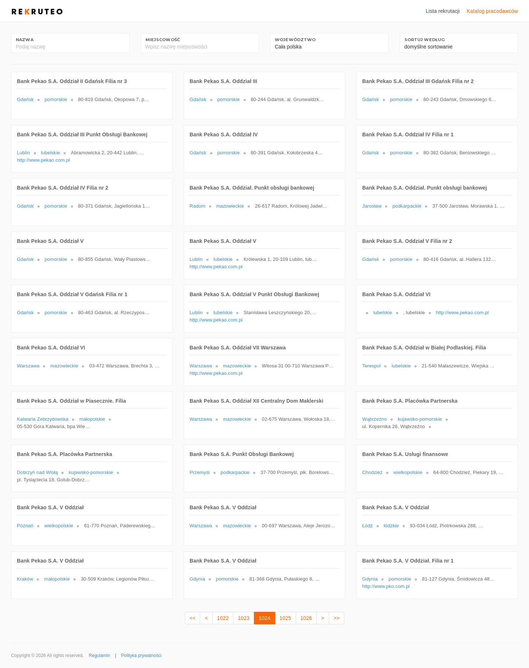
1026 (306, 618)
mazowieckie (230, 206)
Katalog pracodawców (492, 11)
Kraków (25, 579)
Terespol (371, 366)
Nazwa (24, 39)
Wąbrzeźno (374, 419)
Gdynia (197, 579)
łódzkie (391, 525)
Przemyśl (200, 472)
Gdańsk (25, 99)
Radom (197, 206)
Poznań (25, 525)
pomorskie (55, 99)
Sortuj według (424, 39)
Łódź (367, 525)
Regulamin (99, 655)
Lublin (23, 152)
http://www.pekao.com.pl (43, 160)
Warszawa (28, 366)
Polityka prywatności (141, 655)
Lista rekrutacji (443, 11)
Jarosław (371, 206)
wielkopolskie (407, 472)
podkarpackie (406, 206)
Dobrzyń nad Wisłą (37, 472)
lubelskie (50, 152)
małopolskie (92, 419)
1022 (223, 618)
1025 (285, 618)
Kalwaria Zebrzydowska (42, 419)
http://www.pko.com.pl (386, 586)
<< (193, 618)
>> (337, 618)
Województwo (295, 39)
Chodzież (372, 472)
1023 (243, 618)
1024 (264, 618)
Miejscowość (162, 39)
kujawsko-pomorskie (420, 419)
